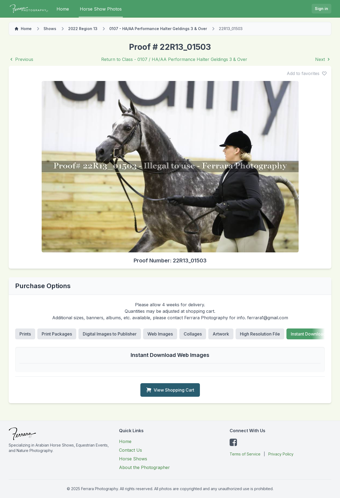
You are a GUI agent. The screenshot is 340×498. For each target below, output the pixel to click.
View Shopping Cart (170, 390)
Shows (50, 28)
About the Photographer (144, 467)
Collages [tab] (193, 334)
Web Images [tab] (160, 334)
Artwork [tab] (221, 334)
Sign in (321, 8)
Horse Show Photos (101, 9)
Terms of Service (245, 454)
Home (63, 9)
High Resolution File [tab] (260, 334)
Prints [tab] (25, 334)
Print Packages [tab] (57, 334)
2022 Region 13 (82, 28)
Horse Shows (133, 458)
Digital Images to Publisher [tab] (110, 334)
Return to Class (174, 59)
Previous (21, 59)
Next (323, 59)
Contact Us (130, 450)
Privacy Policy (280, 454)
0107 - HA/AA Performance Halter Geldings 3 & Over (158, 28)
